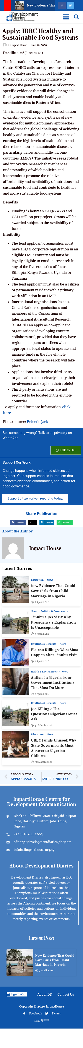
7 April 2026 (40, 602)
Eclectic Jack (37, 421)
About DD (44, 994)
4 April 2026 (40, 633)
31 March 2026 (41, 725)
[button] (18, 522)
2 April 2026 (40, 661)
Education (37, 580)
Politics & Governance (54, 611)
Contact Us (65, 994)
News (50, 580)
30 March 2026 (41, 762)
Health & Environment (45, 671)
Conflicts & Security (44, 644)
